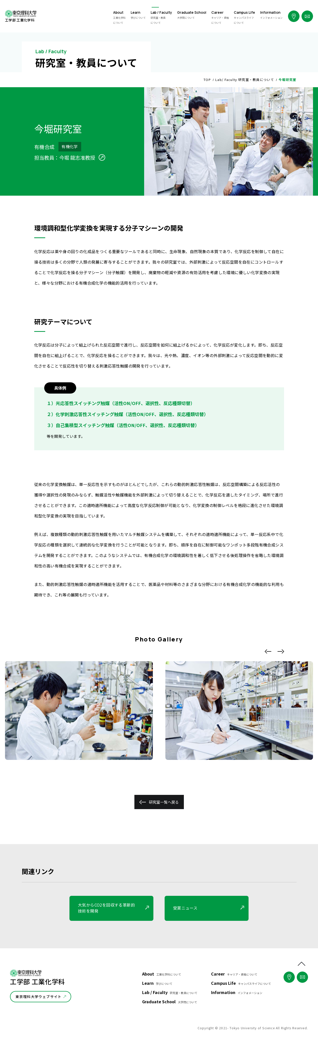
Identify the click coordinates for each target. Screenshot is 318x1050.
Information (236, 992)
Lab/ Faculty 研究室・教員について (244, 79)
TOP (207, 79)
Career (234, 974)
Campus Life (241, 983)
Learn (157, 983)
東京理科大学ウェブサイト (38, 996)
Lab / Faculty (169, 992)
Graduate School (169, 1002)
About (161, 974)
